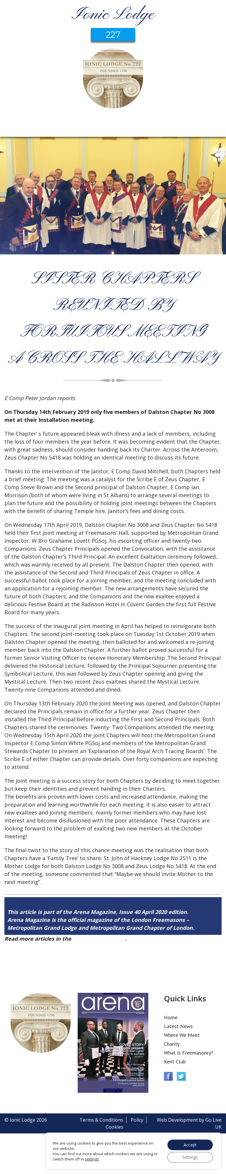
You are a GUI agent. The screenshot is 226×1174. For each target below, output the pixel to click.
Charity (172, 1043)
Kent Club (175, 1061)
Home (170, 1017)
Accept (190, 1145)
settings (92, 1159)
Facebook (168, 1076)
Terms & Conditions (101, 1120)
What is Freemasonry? (188, 1052)
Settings (190, 1157)
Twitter (181, 1076)
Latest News (178, 1026)
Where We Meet (182, 1035)
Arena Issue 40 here (99, 938)
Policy (137, 1120)
